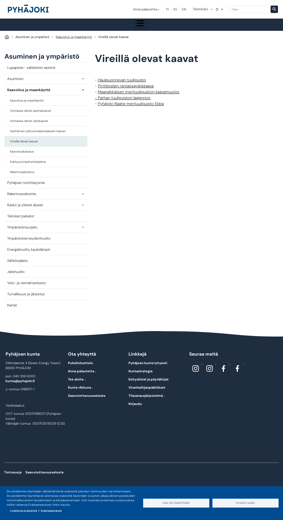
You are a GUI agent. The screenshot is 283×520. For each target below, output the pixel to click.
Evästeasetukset (51, 510)
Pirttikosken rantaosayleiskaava (126, 89)
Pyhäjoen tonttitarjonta (26, 186)
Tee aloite (77, 383)
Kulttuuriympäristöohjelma (28, 165)
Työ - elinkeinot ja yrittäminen (226, 26)
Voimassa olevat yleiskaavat (29, 124)
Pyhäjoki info (43, 26)
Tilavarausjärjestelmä (147, 399)
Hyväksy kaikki (245, 503)
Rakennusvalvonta (21, 197)
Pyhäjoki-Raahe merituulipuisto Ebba (131, 107)
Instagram (200, 367)
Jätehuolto (16, 275)
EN (184, 9)
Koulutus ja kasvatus (116, 26)
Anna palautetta (146, 9)
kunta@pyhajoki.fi (20, 384)
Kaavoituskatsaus (22, 155)
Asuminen (15, 82)
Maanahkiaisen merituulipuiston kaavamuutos (138, 95)
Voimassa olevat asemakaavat (30, 114)
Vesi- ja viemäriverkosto (26, 286)
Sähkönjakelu (17, 264)
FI (167, 9)
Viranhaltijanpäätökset (147, 391)
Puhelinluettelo (80, 366)
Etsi (274, 9)
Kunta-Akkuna (81, 391)
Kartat (12, 308)
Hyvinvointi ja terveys (151, 26)
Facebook (228, 367)
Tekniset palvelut (20, 219)
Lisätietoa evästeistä (23, 510)
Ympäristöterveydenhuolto (28, 242)
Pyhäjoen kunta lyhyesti (148, 366)
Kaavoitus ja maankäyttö (74, 40)
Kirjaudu (135, 407)
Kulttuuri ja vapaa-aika (188, 26)
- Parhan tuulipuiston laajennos (122, 101)
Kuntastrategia (140, 375)
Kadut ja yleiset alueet (25, 208)
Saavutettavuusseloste (86, 399)
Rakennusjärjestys (22, 175)
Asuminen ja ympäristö (78, 26)
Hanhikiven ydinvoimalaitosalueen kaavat (38, 134)
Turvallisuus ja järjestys (26, 297)
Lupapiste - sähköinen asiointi (31, 71)
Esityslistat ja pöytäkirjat (149, 383)
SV (175, 9)
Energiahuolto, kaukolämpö (28, 253)
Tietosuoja (13, 476)
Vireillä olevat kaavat (24, 145)
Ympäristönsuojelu (22, 230)
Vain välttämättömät (176, 503)
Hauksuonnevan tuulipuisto (122, 83)
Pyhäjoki (6, 40)
